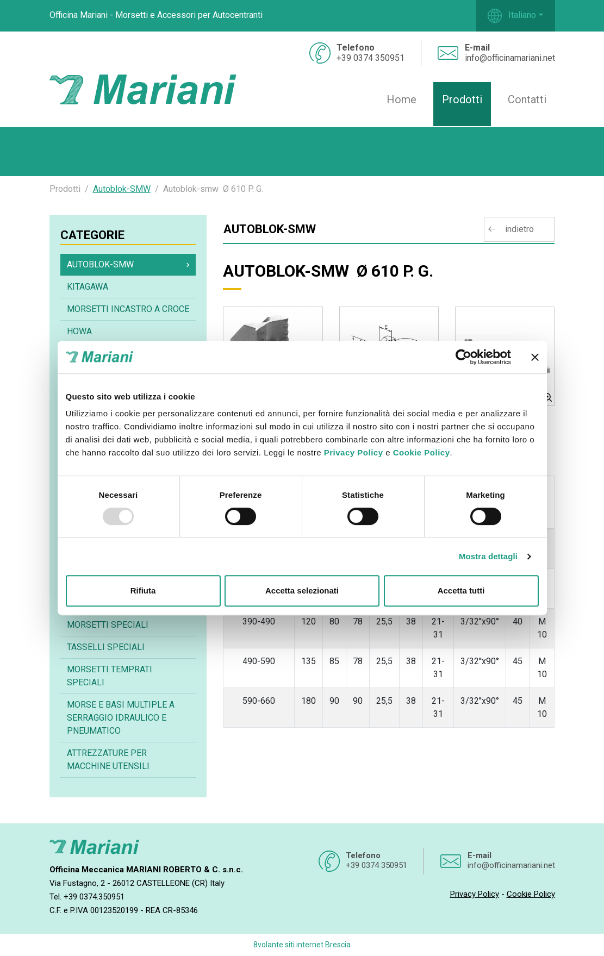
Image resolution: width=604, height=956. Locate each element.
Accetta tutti (461, 590)
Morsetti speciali (107, 625)
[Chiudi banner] (535, 357)
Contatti (527, 99)
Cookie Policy (421, 452)
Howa (79, 331)
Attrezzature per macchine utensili (108, 759)
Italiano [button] (512, 16)
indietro (519, 229)
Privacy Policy (353, 452)
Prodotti (462, 99)
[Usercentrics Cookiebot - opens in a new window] (463, 357)
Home (401, 99)
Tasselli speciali (106, 647)
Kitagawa (87, 287)
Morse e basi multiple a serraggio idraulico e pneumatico (121, 717)
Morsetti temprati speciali (109, 676)
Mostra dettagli (488, 556)
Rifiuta (143, 590)
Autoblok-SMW (122, 189)
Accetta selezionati (302, 590)
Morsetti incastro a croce (128, 309)
